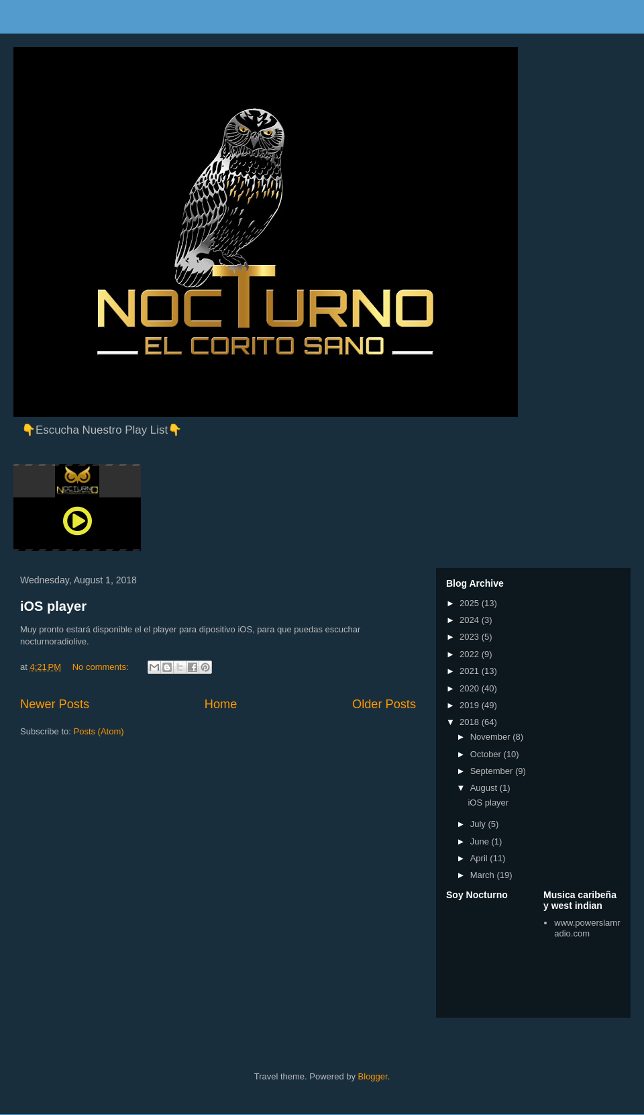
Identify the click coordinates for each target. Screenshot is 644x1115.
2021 (471, 671)
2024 (471, 620)
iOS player (53, 606)
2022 (471, 654)
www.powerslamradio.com (587, 928)
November (491, 737)
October (487, 754)
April (480, 858)
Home (221, 704)
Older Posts (384, 704)
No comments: (101, 667)
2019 (471, 705)
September (492, 771)
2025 (471, 603)
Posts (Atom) (99, 731)
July (479, 824)
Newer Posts (54, 704)
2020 (471, 688)
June (481, 841)
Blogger (373, 1076)
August (485, 788)
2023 (471, 637)
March (483, 875)
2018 (471, 722)
